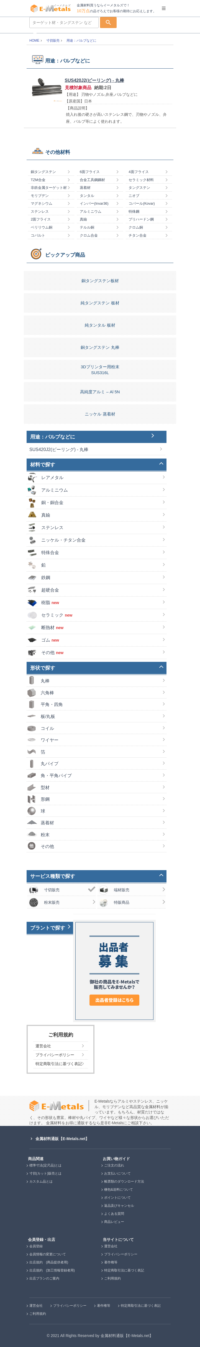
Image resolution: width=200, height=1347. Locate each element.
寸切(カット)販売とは (45, 1173)
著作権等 (110, 1262)
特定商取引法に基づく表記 (124, 1270)
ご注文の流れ (114, 1165)
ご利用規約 (112, 1278)
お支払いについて (117, 1173)
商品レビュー (114, 1222)
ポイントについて (117, 1198)
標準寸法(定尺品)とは (45, 1165)
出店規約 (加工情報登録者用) (52, 1270)
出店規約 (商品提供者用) (48, 1262)
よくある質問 (114, 1214)
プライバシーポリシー (120, 1254)
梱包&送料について (118, 1189)
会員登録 (36, 1246)
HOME (34, 40)
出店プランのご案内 (44, 1278)
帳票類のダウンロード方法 (124, 1181)
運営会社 (110, 1246)
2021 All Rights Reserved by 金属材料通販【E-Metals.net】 (102, 1335)
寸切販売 (53, 40)
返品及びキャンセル (119, 1206)
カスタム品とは (41, 1181)
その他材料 (57, 152)
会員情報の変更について (47, 1254)
